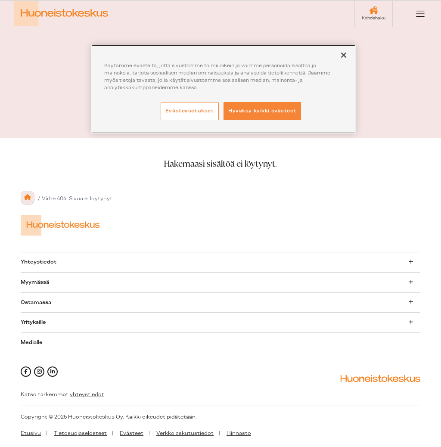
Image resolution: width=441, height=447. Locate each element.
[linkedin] (52, 371)
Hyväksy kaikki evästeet (262, 111)
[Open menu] (413, 14)
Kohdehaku (373, 18)
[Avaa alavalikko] (410, 261)
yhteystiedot (87, 394)
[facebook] (26, 371)
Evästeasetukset (189, 111)
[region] (223, 89)
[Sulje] (343, 55)
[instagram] (39, 371)
